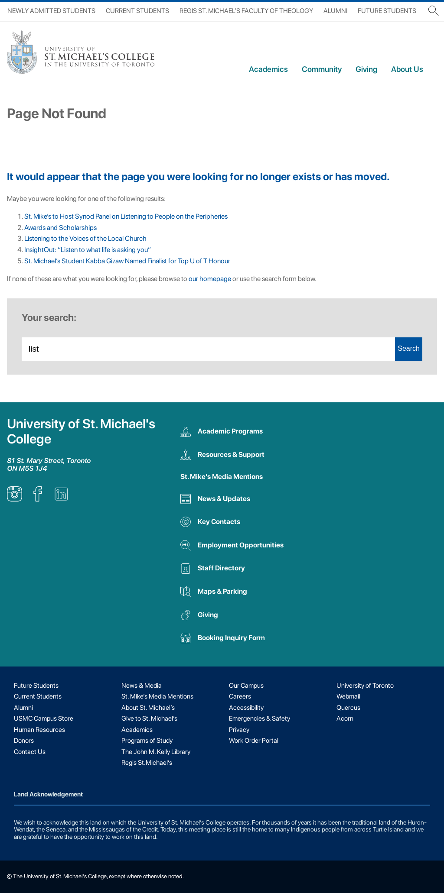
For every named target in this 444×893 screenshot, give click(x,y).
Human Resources (39, 730)
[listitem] (14, 499)
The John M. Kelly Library (155, 752)
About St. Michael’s (148, 708)
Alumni (335, 11)
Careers (240, 696)
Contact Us (30, 752)
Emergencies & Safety (259, 718)
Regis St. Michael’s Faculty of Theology (246, 11)
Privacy (239, 730)
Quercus (348, 708)
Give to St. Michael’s (149, 718)
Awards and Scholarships (60, 227)
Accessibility (246, 708)
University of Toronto (365, 685)
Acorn (344, 718)
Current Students (137, 11)
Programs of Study (147, 740)
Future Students (387, 11)
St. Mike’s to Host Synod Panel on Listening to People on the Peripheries (127, 216)
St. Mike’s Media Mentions (221, 476)
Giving (366, 69)
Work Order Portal (253, 740)
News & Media (141, 685)
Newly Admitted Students (51, 11)
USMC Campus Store (43, 718)
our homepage (210, 279)
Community (322, 69)
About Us (407, 69)
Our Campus (246, 685)
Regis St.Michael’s (146, 763)
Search (409, 348)
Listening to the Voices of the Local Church (85, 238)
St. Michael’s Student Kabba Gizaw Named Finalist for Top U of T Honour (127, 261)
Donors (24, 740)
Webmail (348, 696)
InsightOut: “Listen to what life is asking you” (87, 250)
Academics (268, 69)
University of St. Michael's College (81, 431)
